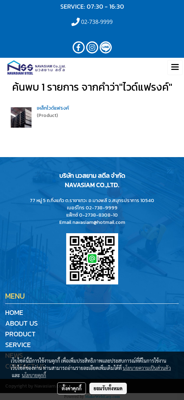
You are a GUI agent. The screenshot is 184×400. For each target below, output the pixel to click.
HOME (14, 312)
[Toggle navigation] (175, 67)
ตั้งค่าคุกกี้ (71, 388)
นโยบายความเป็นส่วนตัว (147, 368)
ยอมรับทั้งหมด (108, 388)
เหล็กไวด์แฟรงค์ (53, 108)
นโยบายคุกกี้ (34, 375)
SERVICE (18, 344)
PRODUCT (20, 334)
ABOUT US (21, 323)
